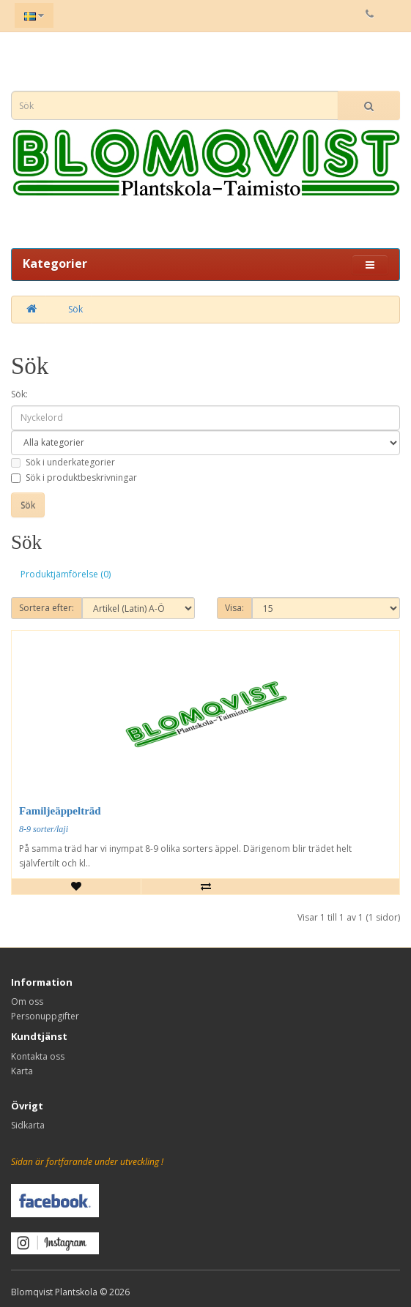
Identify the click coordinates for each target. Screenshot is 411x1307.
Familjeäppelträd (60, 811)
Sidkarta (28, 1125)
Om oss (27, 1001)
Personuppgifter (45, 1016)
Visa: (234, 608)
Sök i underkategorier (63, 462)
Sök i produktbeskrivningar (74, 477)
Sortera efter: (46, 608)
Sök (75, 309)
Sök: (19, 394)
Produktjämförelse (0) (66, 574)
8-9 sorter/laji (43, 829)
